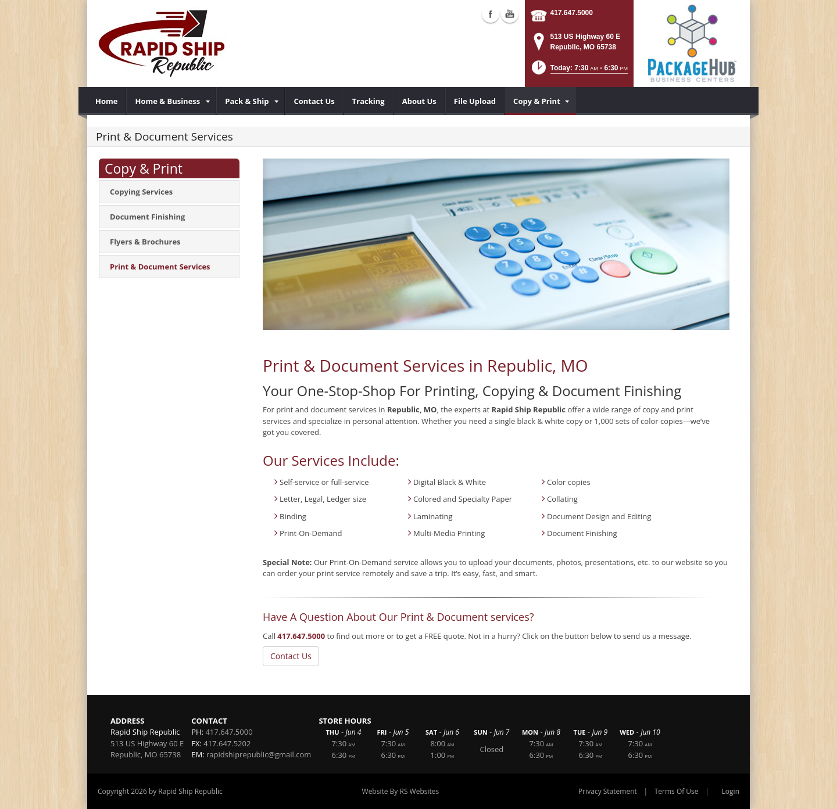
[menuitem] (106, 101)
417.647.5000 (571, 13)
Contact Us (291, 655)
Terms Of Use (676, 791)
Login (730, 791)
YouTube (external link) (509, 14)
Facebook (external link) (490, 14)
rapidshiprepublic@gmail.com (258, 754)
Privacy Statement (607, 791)
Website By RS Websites (400, 791)
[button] (579, 71)
